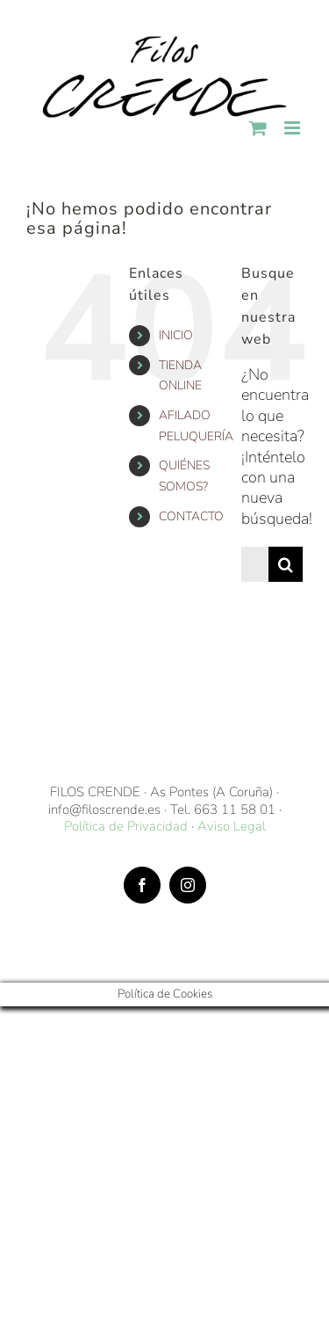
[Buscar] (286, 564)
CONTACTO (191, 516)
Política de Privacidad (126, 826)
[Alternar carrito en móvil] (258, 128)
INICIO (176, 335)
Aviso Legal (231, 826)
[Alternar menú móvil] (293, 128)
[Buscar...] (254, 564)
